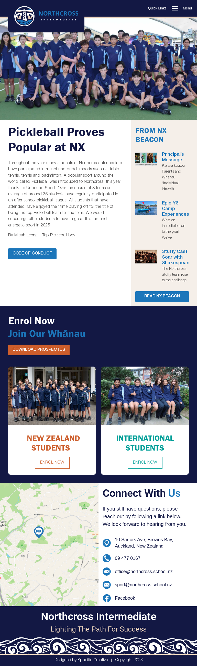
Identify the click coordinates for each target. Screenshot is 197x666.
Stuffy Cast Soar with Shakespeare (176, 257)
